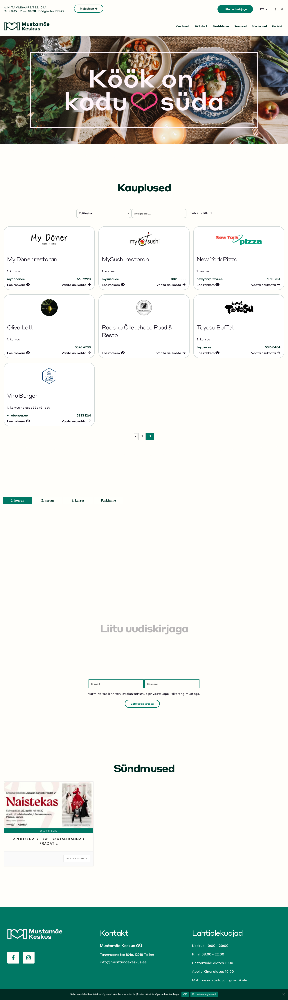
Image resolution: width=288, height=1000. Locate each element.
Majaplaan (88, 8)
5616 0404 (272, 347)
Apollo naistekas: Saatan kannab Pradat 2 (48, 841)
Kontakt (277, 26)
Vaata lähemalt (76, 858)
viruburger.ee (17, 415)
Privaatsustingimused (204, 994)
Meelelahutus (221, 26)
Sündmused (259, 26)
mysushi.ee (110, 279)
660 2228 (84, 279)
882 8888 (178, 279)
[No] (283, 994)
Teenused (240, 26)
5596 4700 (83, 347)
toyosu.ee (204, 347)
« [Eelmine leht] (136, 436)
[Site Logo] (27, 26)
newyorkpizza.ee (210, 279)
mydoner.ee (16, 279)
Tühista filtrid (201, 213)
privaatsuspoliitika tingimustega (173, 694)
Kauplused (182, 26)
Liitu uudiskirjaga (235, 9)
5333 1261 (84, 415)
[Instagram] (281, 9)
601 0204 (273, 279)
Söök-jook (201, 26)
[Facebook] (275, 9)
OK (185, 994)
